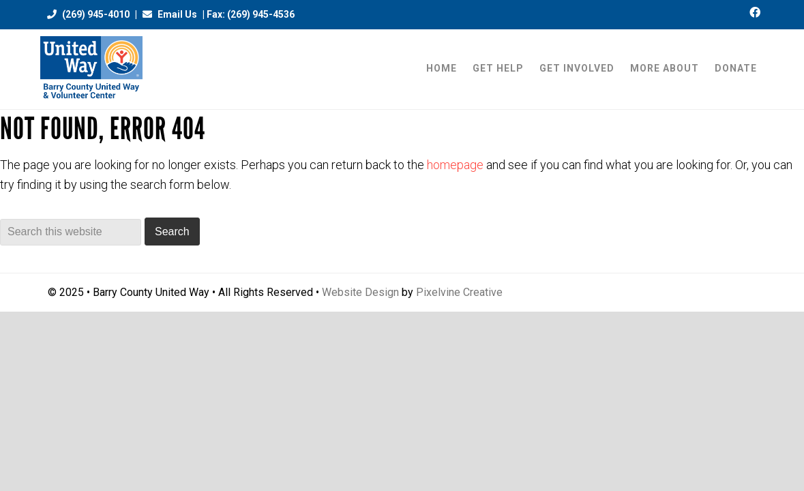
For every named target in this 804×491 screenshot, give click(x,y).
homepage (455, 165)
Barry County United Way (91, 69)
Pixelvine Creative (459, 292)
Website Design (360, 292)
